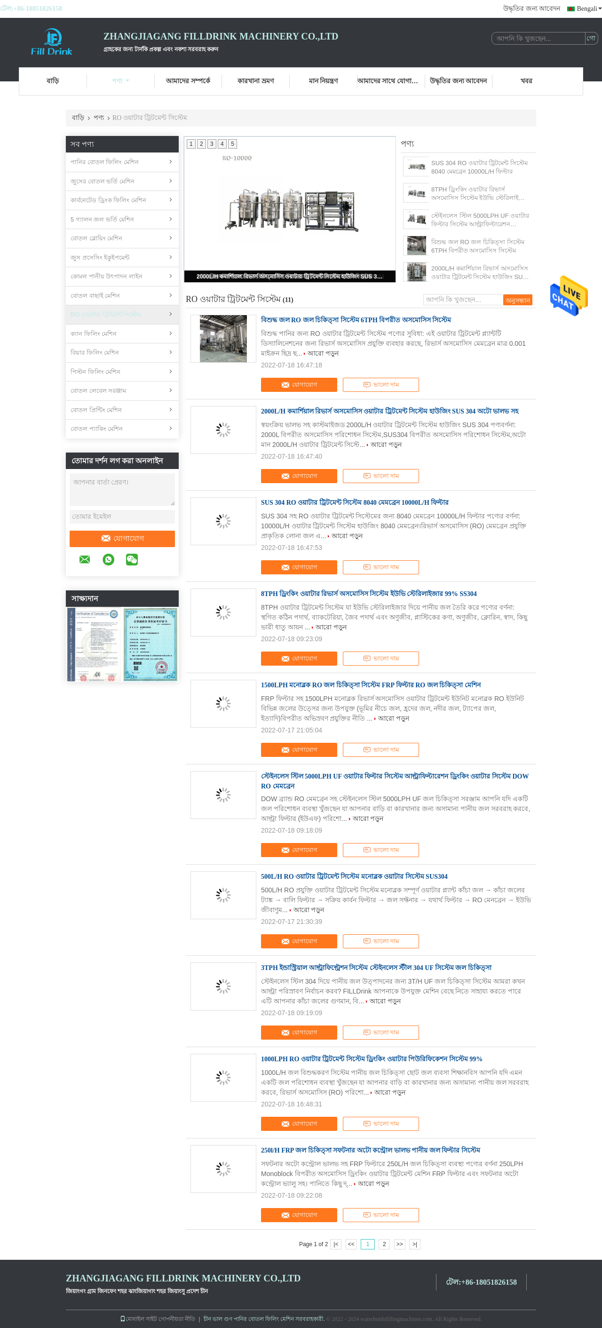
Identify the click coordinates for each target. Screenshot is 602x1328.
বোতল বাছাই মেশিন (95, 295)
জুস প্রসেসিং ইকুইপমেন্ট (100, 257)
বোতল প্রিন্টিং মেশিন (96, 410)
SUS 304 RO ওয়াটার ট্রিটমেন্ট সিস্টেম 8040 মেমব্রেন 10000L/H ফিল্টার (479, 167)
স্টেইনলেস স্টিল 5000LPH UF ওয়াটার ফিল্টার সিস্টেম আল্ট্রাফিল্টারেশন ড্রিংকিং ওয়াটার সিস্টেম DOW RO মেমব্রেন (480, 220)
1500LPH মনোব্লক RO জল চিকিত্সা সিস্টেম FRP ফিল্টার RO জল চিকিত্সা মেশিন (371, 685)
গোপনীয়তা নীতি (176, 1319)
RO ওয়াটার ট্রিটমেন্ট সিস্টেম (106, 314)
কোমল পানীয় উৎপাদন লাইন (107, 276)
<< (351, 1244)
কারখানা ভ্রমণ (256, 81)
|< (335, 1244)
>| (414, 1244)
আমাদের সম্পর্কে (188, 81)
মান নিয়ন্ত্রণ (323, 81)
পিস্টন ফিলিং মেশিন (95, 371)
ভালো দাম (381, 385)
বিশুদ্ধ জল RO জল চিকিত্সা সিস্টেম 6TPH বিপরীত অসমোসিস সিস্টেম (477, 246)
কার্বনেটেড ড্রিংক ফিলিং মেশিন (108, 200)
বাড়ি (53, 81)
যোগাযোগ (122, 538)
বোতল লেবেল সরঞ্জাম (98, 390)
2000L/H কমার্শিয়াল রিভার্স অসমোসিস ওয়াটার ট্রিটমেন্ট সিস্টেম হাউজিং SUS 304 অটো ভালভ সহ (291, 276)
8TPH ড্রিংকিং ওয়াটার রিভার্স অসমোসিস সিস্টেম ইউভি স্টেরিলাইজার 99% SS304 (480, 194)
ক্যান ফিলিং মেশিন (94, 333)
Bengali (589, 8)
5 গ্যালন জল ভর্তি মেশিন (102, 219)
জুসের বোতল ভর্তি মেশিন (103, 181)
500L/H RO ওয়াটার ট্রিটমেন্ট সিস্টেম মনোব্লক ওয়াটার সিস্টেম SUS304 (354, 876)
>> (399, 1244)
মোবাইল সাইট (138, 1319)
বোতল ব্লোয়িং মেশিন (96, 238)
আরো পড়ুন (323, 353)
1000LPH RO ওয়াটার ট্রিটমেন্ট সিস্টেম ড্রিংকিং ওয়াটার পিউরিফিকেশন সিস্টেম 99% (372, 1059)
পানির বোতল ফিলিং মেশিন (105, 162)
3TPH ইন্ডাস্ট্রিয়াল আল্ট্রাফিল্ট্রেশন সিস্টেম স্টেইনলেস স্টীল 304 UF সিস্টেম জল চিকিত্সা (376, 967)
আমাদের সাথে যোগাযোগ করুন (391, 81)
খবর (526, 81)
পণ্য (120, 81)
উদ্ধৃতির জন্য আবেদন (531, 8)
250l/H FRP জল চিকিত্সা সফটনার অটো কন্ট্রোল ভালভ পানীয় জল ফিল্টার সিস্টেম (370, 1150)
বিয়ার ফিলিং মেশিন (95, 352)
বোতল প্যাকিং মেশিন (97, 428)
